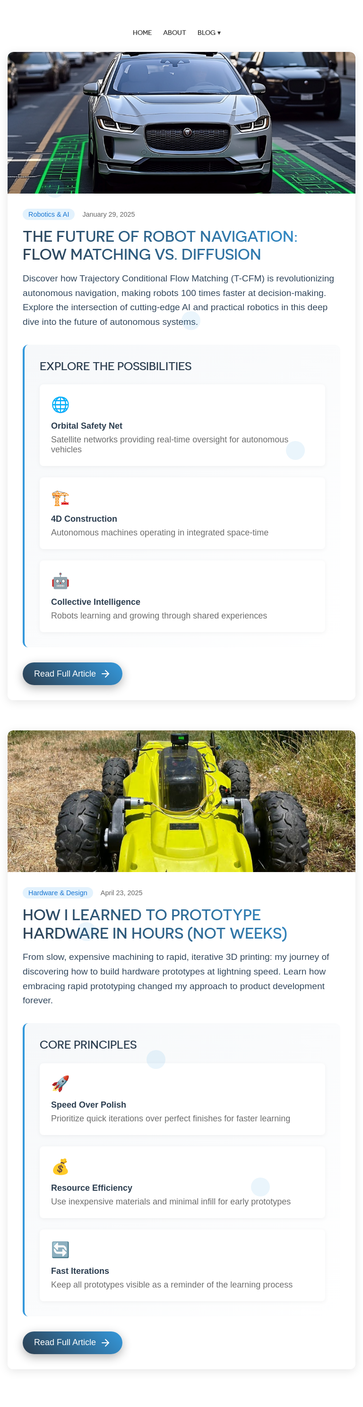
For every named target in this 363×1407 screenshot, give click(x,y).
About (174, 32)
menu (355, 14)
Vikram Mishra (181, 14)
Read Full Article (72, 673)
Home (142, 32)
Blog (207, 32)
